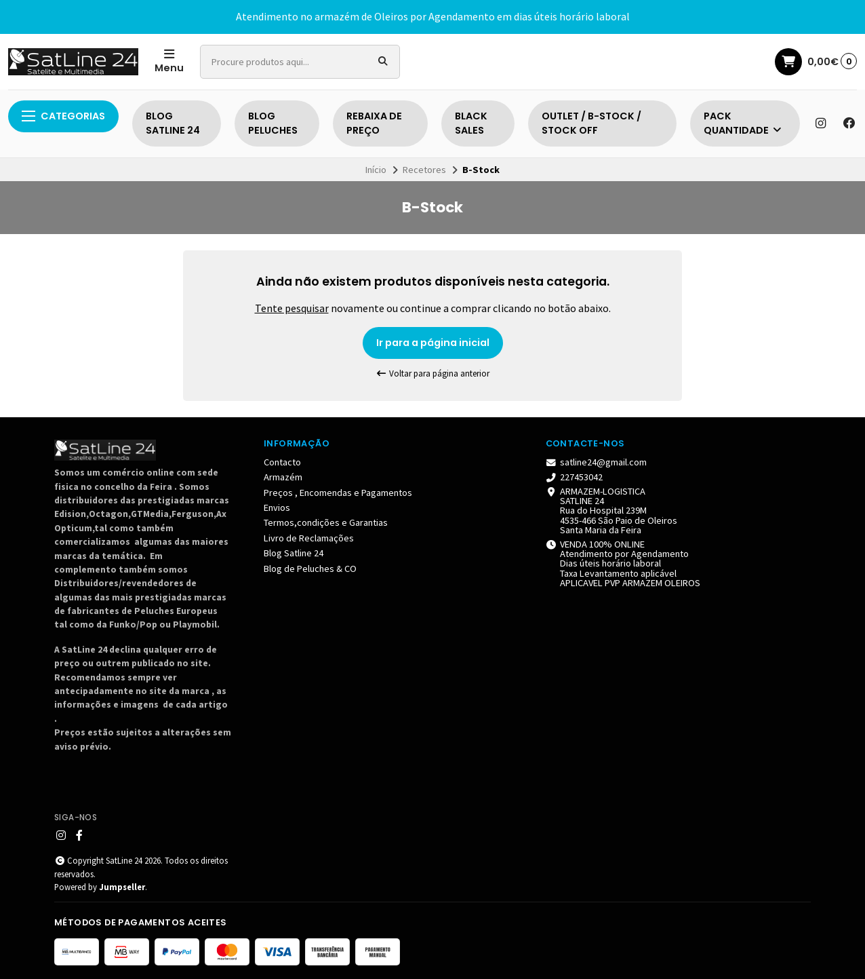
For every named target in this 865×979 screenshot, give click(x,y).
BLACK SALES (471, 123)
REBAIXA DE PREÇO (374, 123)
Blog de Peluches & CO (310, 568)
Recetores (424, 170)
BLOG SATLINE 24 (173, 123)
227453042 (574, 477)
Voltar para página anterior (432, 373)
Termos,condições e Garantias (326, 522)
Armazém (283, 477)
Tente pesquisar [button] (292, 308)
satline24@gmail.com (596, 462)
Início (375, 170)
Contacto (282, 462)
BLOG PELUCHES (273, 123)
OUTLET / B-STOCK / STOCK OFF (591, 123)
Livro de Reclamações (309, 538)
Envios (277, 507)
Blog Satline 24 (293, 553)
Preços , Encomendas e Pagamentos (338, 492)
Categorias (63, 116)
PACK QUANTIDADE (743, 123)
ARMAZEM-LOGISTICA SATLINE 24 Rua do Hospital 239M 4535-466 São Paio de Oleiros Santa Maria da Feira (612, 510)
